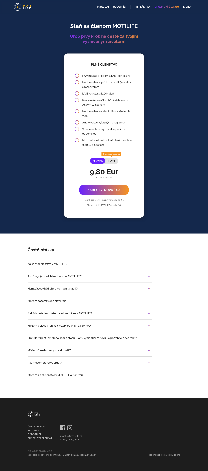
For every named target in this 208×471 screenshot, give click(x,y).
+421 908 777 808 (70, 439)
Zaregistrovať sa (104, 190)
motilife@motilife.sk (71, 436)
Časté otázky (37, 426)
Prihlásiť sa (142, 6)
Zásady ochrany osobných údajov (79, 455)
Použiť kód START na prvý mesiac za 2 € (104, 200)
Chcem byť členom (40, 438)
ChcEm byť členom (167, 6)
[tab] (97, 161)
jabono (177, 455)
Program (103, 6)
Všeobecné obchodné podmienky (44, 455)
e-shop (187, 6)
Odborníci (119, 6)
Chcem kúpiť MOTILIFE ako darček (104, 205)
